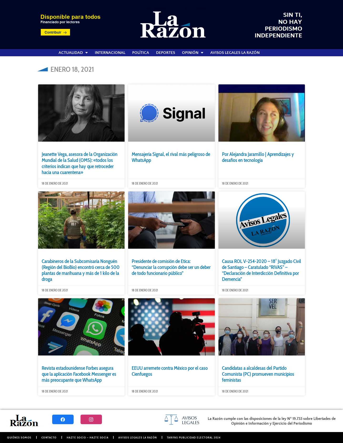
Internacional (110, 53)
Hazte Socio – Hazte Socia (88, 437)
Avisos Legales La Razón (235, 53)
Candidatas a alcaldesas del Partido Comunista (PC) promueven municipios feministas (258, 374)
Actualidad (73, 52)
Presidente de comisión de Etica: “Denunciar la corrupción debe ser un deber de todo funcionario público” (171, 267)
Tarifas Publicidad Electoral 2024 (194, 437)
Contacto (49, 437)
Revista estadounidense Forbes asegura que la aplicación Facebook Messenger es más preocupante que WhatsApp (79, 374)
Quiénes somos (19, 437)
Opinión (192, 52)
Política (140, 53)
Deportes (165, 53)
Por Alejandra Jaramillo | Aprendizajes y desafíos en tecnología (258, 157)
